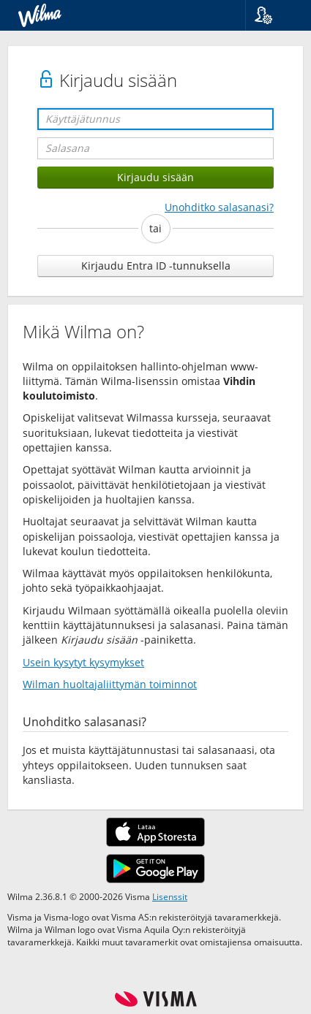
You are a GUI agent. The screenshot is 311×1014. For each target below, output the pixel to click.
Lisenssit (169, 896)
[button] (272, 15)
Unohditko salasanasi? (219, 207)
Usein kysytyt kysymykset (83, 662)
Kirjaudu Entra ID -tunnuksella (156, 265)
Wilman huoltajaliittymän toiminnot (110, 684)
